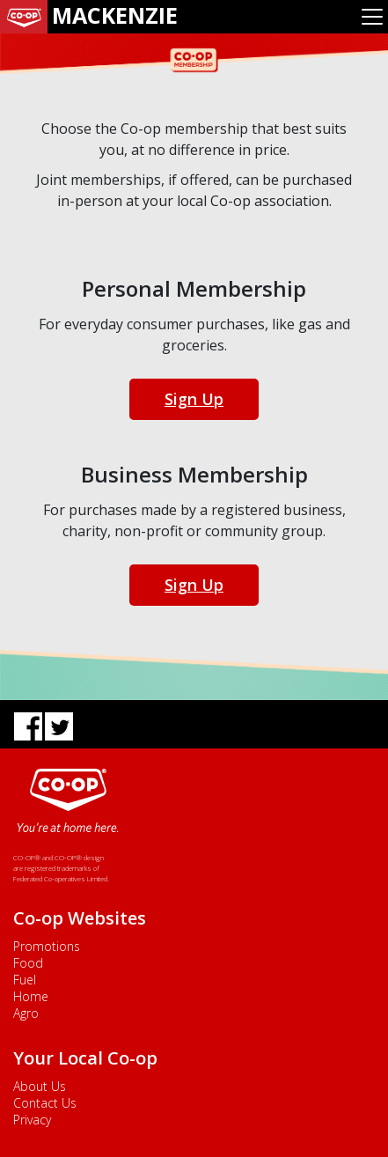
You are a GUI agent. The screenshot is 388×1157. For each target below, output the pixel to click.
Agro (26, 1013)
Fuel (24, 979)
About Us (39, 1086)
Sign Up (194, 398)
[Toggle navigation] (372, 16)
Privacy (32, 1119)
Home (30, 996)
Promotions (46, 946)
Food (28, 962)
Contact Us (45, 1102)
